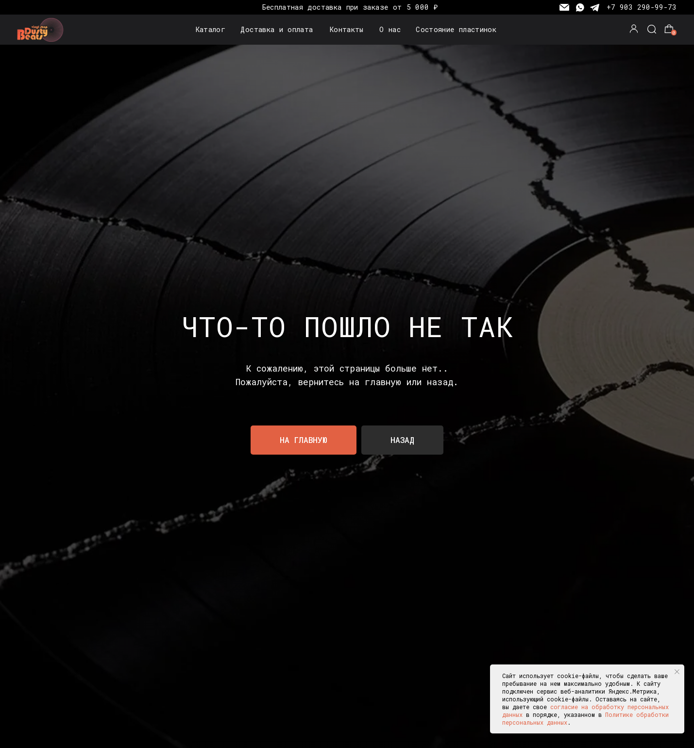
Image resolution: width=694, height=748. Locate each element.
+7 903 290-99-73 (642, 7)
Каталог (211, 29)
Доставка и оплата (276, 29)
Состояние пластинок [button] (456, 29)
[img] (42, 30)
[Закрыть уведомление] (677, 672)
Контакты (347, 29)
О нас (390, 29)
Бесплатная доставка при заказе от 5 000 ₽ (350, 7)
